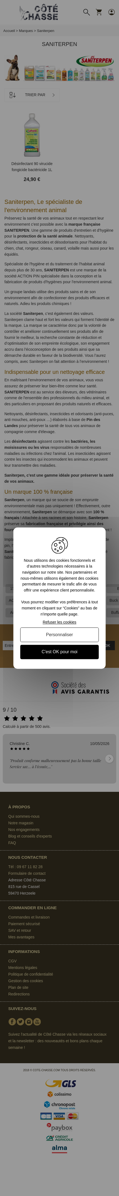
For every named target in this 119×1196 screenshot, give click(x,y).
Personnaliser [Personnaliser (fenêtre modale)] (59, 635)
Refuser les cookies (59, 622)
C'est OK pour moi (59, 652)
